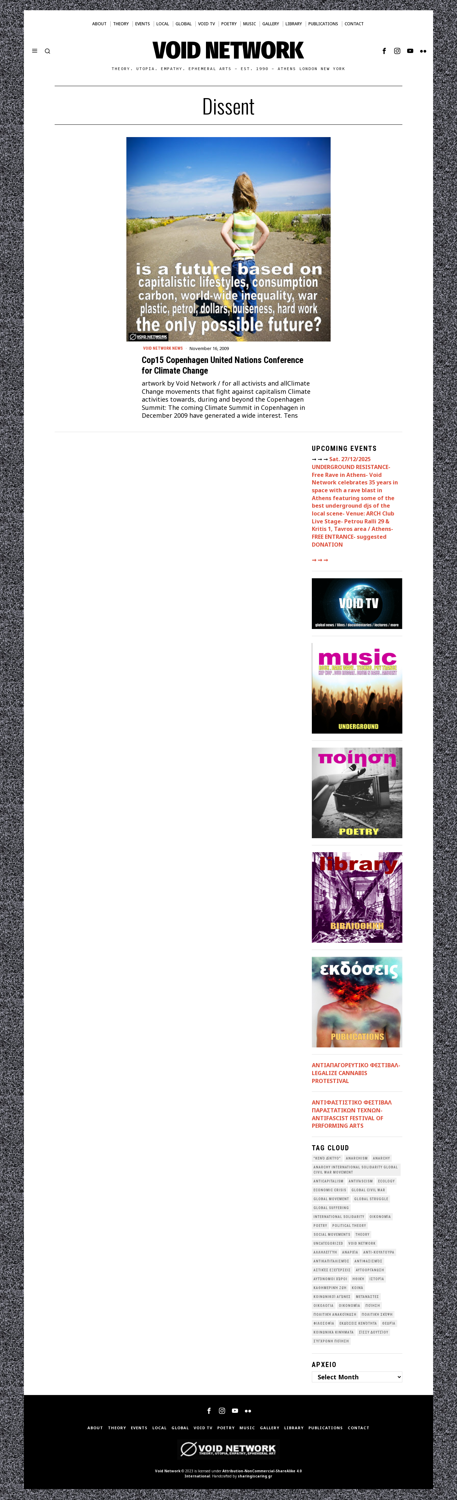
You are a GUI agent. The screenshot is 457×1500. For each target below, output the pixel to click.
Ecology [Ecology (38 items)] (386, 1182)
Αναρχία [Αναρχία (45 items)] (350, 1253)
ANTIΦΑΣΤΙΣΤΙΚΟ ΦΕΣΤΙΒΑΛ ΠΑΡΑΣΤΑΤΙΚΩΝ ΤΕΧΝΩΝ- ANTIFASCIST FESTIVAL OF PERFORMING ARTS (352, 1115)
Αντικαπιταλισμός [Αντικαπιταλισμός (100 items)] (331, 1262)
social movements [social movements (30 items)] (332, 1235)
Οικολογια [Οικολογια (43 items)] (324, 1306)
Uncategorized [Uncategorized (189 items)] (328, 1244)
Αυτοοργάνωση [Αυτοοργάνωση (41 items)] (370, 1271)
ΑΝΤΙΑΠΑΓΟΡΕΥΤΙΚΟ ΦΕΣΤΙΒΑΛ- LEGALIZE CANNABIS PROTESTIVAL (356, 1073)
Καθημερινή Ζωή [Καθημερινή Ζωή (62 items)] (330, 1288)
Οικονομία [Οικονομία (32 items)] (349, 1306)
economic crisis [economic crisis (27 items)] (330, 1191)
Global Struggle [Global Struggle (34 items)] (371, 1200)
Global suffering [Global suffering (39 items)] (331, 1208)
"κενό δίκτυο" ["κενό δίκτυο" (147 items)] (327, 1159)
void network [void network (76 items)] (362, 1244)
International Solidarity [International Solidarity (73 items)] (339, 1217)
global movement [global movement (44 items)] (331, 1200)
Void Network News (165, 348)
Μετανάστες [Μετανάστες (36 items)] (367, 1297)
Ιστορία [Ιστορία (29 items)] (377, 1280)
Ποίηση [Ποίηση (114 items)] (372, 1306)
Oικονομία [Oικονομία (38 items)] (380, 1217)
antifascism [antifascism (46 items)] (361, 1182)
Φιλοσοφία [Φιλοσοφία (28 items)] (324, 1324)
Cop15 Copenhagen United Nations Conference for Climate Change (222, 366)
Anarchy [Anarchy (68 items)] (381, 1159)
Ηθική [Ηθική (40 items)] (358, 1280)
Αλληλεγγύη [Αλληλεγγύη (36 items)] (325, 1253)
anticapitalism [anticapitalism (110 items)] (329, 1182)
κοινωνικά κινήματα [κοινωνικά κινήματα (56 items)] (334, 1333)
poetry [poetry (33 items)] (320, 1226)
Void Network (167, 1471)
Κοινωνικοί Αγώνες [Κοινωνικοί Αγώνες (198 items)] (332, 1297)
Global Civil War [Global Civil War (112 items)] (368, 1191)
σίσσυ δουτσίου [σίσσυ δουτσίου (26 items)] (373, 1333)
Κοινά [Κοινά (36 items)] (357, 1288)
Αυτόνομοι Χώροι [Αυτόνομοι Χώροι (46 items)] (330, 1280)
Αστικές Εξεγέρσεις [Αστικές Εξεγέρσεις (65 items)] (332, 1271)
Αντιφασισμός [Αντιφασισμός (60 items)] (369, 1262)
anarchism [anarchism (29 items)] (357, 1159)
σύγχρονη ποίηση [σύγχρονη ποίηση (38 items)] (331, 1342)
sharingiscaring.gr (255, 1476)
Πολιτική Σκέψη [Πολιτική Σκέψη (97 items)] (377, 1315)
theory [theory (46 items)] (363, 1235)
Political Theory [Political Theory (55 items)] (349, 1226)
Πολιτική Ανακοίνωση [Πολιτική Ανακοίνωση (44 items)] (335, 1315)
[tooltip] (384, 50)
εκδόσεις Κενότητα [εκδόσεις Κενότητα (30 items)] (358, 1324)
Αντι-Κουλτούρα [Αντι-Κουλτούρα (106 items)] (378, 1253)
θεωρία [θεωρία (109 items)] (389, 1324)
